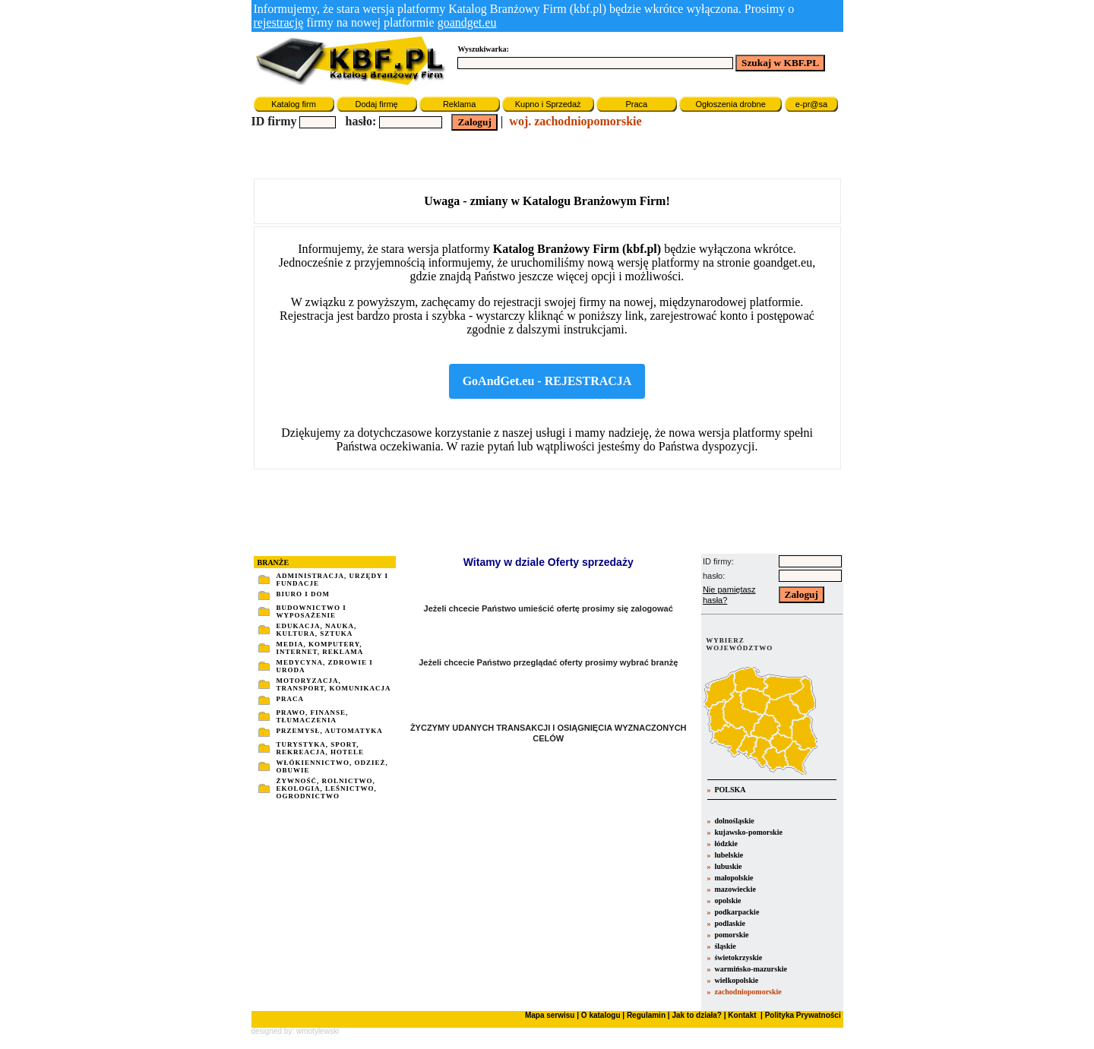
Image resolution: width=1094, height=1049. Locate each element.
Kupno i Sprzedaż (548, 104)
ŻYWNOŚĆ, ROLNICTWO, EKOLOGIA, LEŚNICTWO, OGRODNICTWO (327, 788)
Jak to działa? (697, 1015)
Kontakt (741, 1015)
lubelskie (728, 855)
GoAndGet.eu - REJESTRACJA (547, 380)
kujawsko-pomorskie (748, 832)
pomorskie (731, 935)
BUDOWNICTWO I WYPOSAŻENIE (311, 611)
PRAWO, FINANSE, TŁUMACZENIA (313, 716)
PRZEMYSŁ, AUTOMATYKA (330, 731)
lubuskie (727, 866)
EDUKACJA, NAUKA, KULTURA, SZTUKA (317, 629)
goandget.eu (467, 22)
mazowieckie (734, 889)
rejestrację (279, 22)
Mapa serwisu (550, 1015)
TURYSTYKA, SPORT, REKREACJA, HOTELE (321, 748)
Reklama (459, 104)
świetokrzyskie (738, 957)
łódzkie (726, 843)
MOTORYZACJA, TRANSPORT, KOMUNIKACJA (334, 684)
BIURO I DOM (303, 594)
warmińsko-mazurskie (750, 969)
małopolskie (733, 878)
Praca (636, 104)
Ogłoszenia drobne (730, 104)
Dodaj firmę (376, 104)
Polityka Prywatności (802, 1015)
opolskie (727, 900)
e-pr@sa (811, 104)
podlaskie (729, 923)
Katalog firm (293, 104)
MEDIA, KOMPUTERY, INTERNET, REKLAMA (320, 648)
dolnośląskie (734, 821)
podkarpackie (736, 912)
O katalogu (601, 1015)
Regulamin (646, 1015)
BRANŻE (273, 562)
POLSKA (729, 789)
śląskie (724, 946)
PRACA (291, 699)
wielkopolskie (736, 980)
